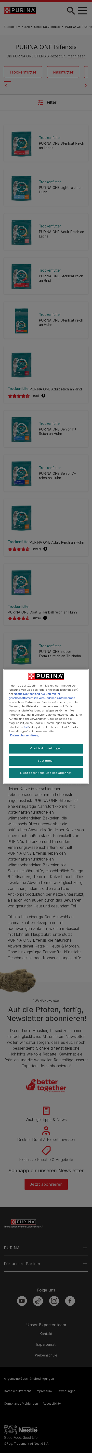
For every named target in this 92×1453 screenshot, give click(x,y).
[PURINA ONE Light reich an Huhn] (46, 187)
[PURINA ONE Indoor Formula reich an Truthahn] (46, 651)
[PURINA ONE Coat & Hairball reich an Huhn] (46, 582)
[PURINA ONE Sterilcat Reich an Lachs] (46, 143)
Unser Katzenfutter (47, 27)
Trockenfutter (23, 72)
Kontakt (46, 1334)
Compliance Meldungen (21, 1403)
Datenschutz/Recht (17, 1391)
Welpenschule (46, 1355)
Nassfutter (63, 72)
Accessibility (52, 1403)
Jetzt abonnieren (46, 1184)
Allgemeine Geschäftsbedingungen (29, 1378)
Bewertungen (66, 1391)
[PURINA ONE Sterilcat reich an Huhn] (46, 320)
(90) (36, 396)
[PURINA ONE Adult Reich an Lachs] (46, 232)
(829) (37, 618)
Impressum (44, 1391)
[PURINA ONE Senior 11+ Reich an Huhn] (46, 429)
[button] (43, 396)
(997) (37, 549)
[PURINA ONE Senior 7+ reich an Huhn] (46, 473)
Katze (26, 27)
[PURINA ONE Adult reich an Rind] (46, 364)
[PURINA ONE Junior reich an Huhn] (46, 695)
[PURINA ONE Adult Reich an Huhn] (46, 517)
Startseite (10, 27)
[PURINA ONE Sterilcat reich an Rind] (46, 276)
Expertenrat (46, 1344)
